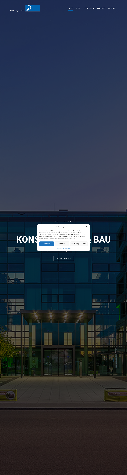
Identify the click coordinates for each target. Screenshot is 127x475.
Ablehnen (62, 244)
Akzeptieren (47, 244)
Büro (78, 9)
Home (70, 8)
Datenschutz (60, 248)
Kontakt (111, 8)
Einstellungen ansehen (79, 244)
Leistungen (89, 9)
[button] (87, 227)
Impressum (68, 248)
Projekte (101, 8)
